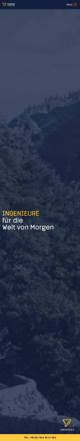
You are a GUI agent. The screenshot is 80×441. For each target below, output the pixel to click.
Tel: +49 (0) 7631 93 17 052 (40, 437)
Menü (72, 4)
